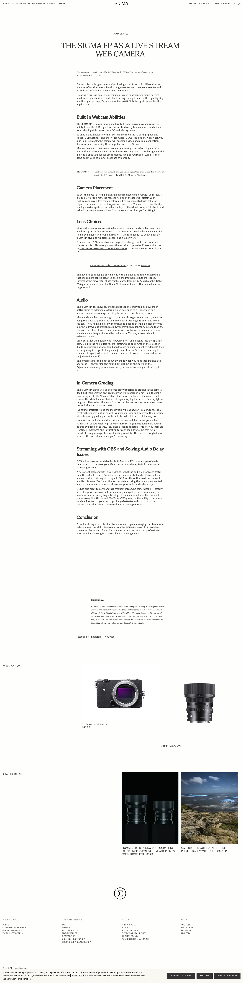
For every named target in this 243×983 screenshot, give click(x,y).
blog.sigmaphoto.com (89, 75)
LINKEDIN (185, 933)
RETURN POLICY (70, 930)
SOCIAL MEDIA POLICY (133, 930)
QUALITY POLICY (130, 936)
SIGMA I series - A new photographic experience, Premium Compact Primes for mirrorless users (148, 851)
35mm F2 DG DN (171, 745)
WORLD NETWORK (11, 933)
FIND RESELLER (69, 933)
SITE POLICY (128, 927)
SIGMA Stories (120, 34)
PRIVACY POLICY (130, 925)
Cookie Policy (77, 975)
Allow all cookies (181, 976)
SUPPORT (67, 927)
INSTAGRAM (187, 927)
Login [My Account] (215, 4)
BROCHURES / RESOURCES (75, 942)
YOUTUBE (186, 925)
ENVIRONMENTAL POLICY (134, 933)
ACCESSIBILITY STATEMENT (135, 939)
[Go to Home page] (121, 3)
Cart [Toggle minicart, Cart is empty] (236, 4)
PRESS (6, 925)
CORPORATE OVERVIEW (14, 927)
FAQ (64, 925)
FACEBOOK (186, 930)
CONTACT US (68, 936)
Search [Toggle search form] (225, 4)
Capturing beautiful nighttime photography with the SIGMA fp (204, 849)
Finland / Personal (199, 4)
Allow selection (227, 976)
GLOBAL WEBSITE (11, 930)
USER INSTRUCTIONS (72, 939)
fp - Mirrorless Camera (94, 724)
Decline (204, 976)
